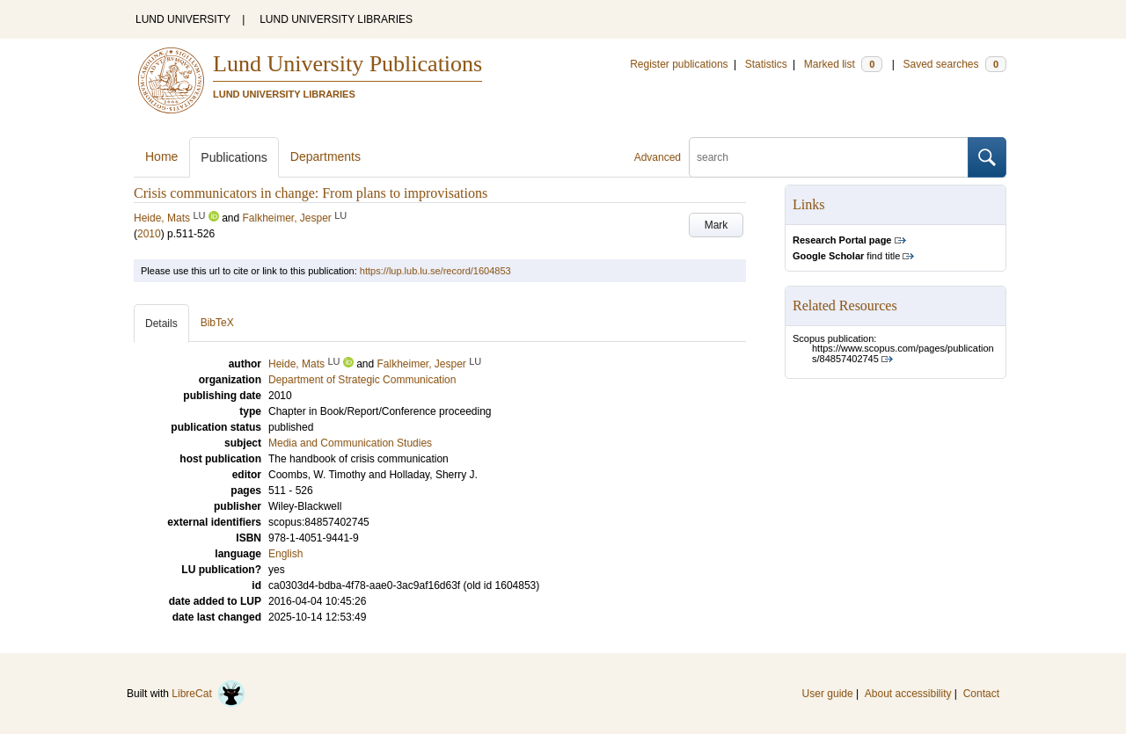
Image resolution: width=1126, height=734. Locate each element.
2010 (149, 234)
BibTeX (217, 322)
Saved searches (954, 64)
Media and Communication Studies (350, 443)
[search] (829, 157)
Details (161, 323)
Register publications (679, 64)
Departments (325, 156)
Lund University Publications (347, 63)
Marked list (843, 64)
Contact (981, 693)
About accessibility (908, 693)
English (285, 554)
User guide (827, 693)
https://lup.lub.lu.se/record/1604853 (435, 270)
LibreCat (208, 693)
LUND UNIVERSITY (182, 19)
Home (161, 156)
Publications (234, 157)
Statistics (766, 64)
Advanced (657, 157)
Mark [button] (716, 225)
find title (846, 256)
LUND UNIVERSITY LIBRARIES (336, 19)
